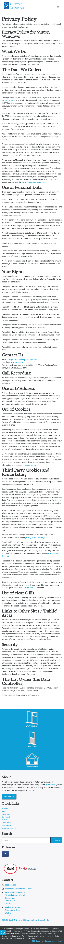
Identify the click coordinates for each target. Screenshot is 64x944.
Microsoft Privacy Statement (33, 182)
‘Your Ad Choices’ (29, 588)
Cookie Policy (6, 823)
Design (38, 941)
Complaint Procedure (9, 828)
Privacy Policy (6, 825)
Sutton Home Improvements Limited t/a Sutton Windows (29, 929)
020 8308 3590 (17, 362)
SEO (33, 941)
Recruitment (6, 817)
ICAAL (60, 941)
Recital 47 (9, 100)
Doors (4, 811)
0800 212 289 (10, 885)
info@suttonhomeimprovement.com (22, 359)
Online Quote (6, 814)
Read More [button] (9, 797)
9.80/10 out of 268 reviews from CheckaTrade (25, 920)
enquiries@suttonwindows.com (18, 889)
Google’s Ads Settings (35, 537)
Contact (4, 820)
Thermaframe (50, 785)
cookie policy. (30, 465)
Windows (5, 809)
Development (50, 941)
